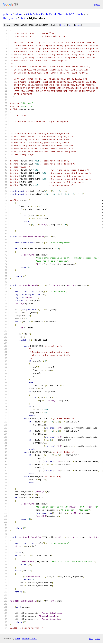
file (62, 25)
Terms (33, 638)
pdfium (7, 14)
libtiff (23, 18)
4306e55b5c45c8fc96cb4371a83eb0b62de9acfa (55, 14)
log (70, 25)
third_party (10, 18)
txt (91, 638)
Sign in (97, 4)
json (97, 638)
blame (78, 25)
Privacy (25, 638)
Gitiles (17, 638)
